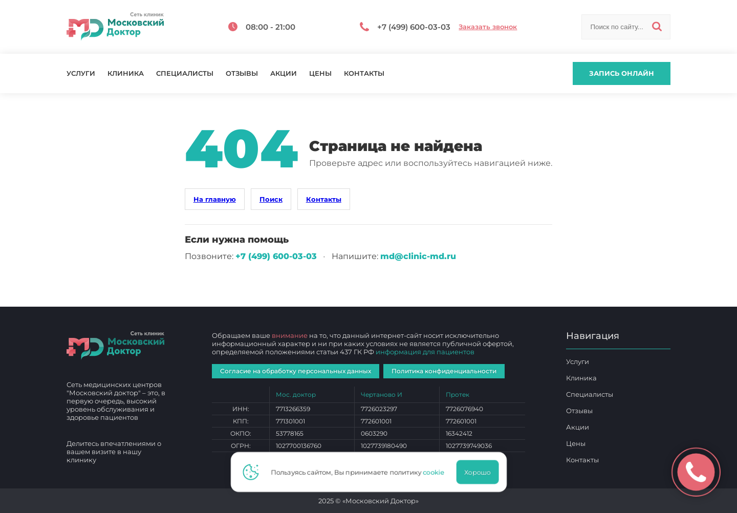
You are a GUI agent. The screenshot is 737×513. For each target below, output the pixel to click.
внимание (290, 335)
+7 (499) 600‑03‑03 (276, 256)
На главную (214, 199)
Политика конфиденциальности (444, 371)
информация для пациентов (425, 352)
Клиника (125, 73)
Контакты (364, 73)
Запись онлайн (621, 73)
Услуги (81, 73)
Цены (320, 73)
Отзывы (242, 73)
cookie (436, 472)
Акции (283, 73)
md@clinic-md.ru (418, 256)
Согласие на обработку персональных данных (295, 371)
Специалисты (184, 73)
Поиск (271, 199)
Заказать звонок (488, 27)
